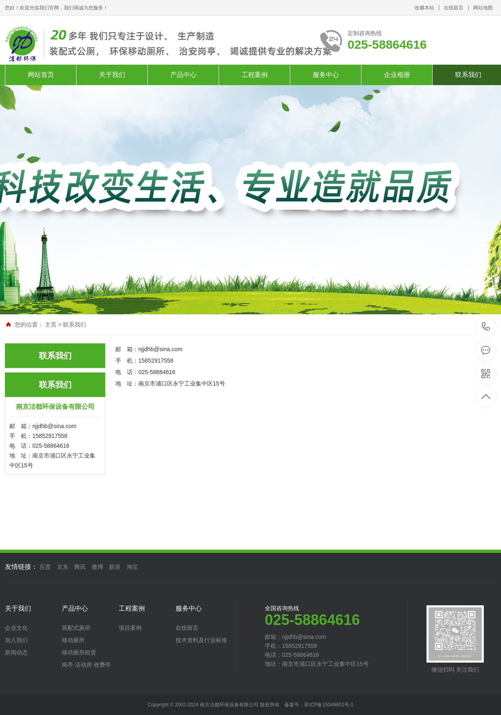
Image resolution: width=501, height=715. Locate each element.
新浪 (114, 567)
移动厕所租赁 (79, 652)
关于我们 (112, 74)
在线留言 (453, 8)
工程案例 (254, 74)
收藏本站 (424, 8)
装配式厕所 (76, 628)
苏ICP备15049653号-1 (328, 705)
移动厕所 (73, 640)
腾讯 (80, 567)
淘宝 (132, 567)
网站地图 (483, 8)
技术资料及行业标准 (201, 640)
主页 (50, 324)
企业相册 (397, 74)
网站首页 (41, 74)
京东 (62, 567)
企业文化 (16, 628)
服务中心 (326, 74)
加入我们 (16, 640)
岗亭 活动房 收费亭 (86, 665)
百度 (45, 567)
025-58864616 (486, 327)
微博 (97, 567)
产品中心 (183, 74)
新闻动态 (16, 652)
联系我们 (74, 324)
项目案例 (130, 628)
